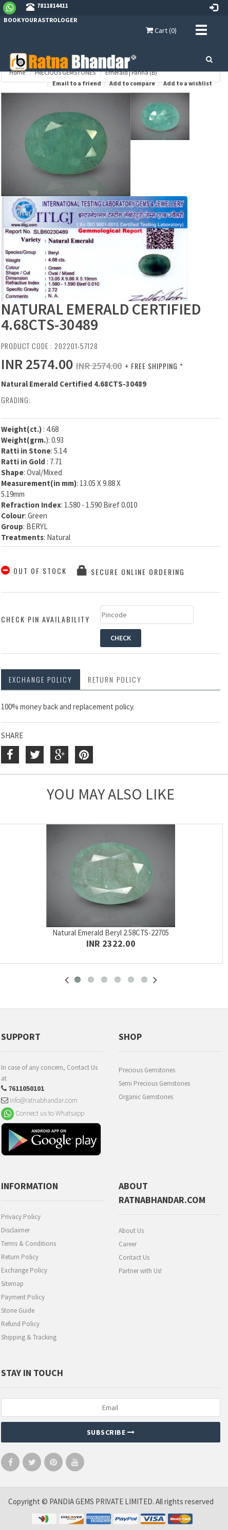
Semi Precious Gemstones (154, 1083)
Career (128, 1244)
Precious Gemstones (147, 1070)
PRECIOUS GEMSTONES (65, 72)
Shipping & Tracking (28, 1337)
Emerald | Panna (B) (131, 72)
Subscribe (111, 1432)
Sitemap (12, 1283)
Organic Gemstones (146, 1096)
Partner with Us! (140, 1270)
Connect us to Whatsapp (42, 1113)
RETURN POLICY (115, 679)
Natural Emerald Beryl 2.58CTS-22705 (110, 932)
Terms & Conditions (28, 1243)
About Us (131, 1230)
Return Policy (20, 1257)
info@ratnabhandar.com (39, 1100)
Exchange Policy (40, 679)
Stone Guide (17, 1310)
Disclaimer (15, 1230)
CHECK (120, 637)
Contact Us (134, 1257)
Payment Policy (23, 1297)
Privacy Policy (21, 1216)
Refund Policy (20, 1323)
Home (17, 72)
